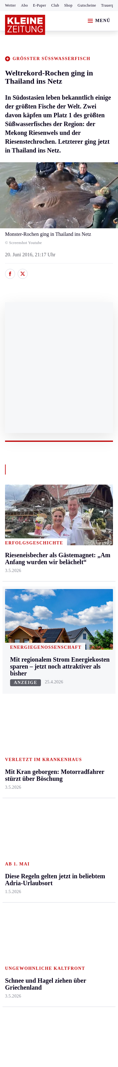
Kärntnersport (19, 686)
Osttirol (48, 580)
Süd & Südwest (21, 611)
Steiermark (17, 520)
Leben (84, 520)
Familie (85, 616)
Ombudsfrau (89, 556)
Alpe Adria (88, 680)
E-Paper (39, 5)
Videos (84, 755)
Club (55, 5)
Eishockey (15, 746)
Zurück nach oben (59, 503)
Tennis (11, 710)
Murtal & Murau (22, 575)
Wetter (10, 5)
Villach (48, 604)
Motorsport (16, 722)
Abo (24, 5)
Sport (11, 662)
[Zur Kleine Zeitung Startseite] (25, 25)
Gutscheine (87, 5)
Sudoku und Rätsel (89, 727)
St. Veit (48, 592)
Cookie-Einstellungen (28, 919)
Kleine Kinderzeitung (91, 696)
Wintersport (17, 734)
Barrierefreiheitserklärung (33, 902)
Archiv (48, 698)
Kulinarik (86, 592)
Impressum (17, 885)
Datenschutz (63, 885)
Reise (82, 568)
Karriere (85, 604)
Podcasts (86, 743)
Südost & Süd (19, 623)
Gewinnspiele (91, 711)
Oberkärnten (53, 568)
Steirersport (17, 674)
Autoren (49, 686)
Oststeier (14, 599)
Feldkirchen (53, 544)
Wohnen (85, 580)
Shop (68, 5)
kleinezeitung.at (40, 941)
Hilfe (46, 674)
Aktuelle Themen (86, 665)
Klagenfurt (52, 532)
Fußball (12, 698)
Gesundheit (88, 532)
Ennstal (12, 532)
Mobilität (86, 544)
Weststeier (15, 648)
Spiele (47, 710)
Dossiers (85, 767)
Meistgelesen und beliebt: (32, 791)
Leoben (12, 563)
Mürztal (13, 587)
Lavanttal (50, 556)
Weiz (10, 635)
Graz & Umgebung (16, 548)
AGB (39, 885)
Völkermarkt (54, 616)
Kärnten (50, 520)
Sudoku (48, 722)
